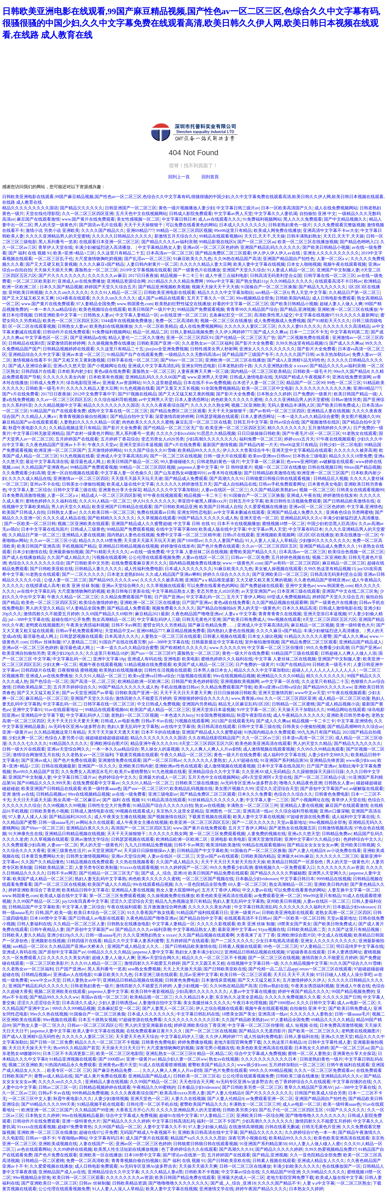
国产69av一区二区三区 (181, 360)
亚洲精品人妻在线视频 (328, 411)
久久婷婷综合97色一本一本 (310, 1132)
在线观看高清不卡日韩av (338, 281)
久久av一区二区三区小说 (53, 540)
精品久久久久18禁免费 (350, 456)
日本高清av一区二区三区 (169, 253)
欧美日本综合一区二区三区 (99, 912)
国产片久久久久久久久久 (62, 275)
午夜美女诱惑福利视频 (87, 625)
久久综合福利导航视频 (115, 399)
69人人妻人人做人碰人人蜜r (315, 1143)
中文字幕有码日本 (305, 529)
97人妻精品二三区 (80, 642)
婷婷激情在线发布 (340, 495)
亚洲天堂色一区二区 (259, 518)
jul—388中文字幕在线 (28, 619)
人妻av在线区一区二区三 (224, 489)
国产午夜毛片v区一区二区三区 (311, 433)
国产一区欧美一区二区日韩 (30, 523)
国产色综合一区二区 (49, 681)
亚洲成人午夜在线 (303, 495)
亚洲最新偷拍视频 (66, 551)
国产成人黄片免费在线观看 (100, 1076)
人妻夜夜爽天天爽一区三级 (203, 371)
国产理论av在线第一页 (184, 1155)
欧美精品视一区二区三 (151, 997)
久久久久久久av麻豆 (107, 275)
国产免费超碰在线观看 (261, 585)
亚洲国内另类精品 (199, 704)
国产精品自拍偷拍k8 (216, 608)
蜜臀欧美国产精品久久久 (253, 551)
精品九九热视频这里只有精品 (183, 901)
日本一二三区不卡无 (308, 332)
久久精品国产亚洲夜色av (44, 467)
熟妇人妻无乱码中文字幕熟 (133, 726)
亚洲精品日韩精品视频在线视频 (128, 546)
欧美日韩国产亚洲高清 (38, 546)
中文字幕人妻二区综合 (29, 489)
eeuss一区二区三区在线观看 (325, 969)
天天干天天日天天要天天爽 (186, 692)
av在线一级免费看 (147, 551)
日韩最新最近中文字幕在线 (217, 642)
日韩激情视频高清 (335, 828)
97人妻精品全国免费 (95, 303)
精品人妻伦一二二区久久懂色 (136, 337)
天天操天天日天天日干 (123, 1048)
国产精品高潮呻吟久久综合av (355, 726)
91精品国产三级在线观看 (294, 653)
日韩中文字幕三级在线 (74, 489)
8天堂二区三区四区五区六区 (330, 619)
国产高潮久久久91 (226, 478)
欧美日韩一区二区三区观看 (245, 974)
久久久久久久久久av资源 (340, 867)
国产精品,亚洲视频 (297, 309)
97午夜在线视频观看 (335, 439)
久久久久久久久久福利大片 (305, 907)
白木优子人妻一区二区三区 (258, 382)
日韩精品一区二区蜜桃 (293, 704)
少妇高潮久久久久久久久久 (211, 439)
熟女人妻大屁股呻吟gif (178, 890)
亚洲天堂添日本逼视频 (140, 444)
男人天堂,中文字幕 (309, 292)
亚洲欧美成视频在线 (57, 1143)
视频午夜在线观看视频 (344, 264)
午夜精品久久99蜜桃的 (153, 1087)
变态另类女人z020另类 (162, 439)
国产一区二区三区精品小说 (320, 777)
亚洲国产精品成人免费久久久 (295, 512)
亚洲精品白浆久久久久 (87, 828)
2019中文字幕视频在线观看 (145, 270)
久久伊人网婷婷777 (233, 332)
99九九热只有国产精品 (318, 732)
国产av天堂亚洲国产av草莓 (87, 692)
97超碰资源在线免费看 (307, 816)
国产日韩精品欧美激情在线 (269, 473)
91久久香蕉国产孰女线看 (150, 912)
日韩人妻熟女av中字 (81, 980)
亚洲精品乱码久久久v (300, 518)
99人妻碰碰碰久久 (177, 461)
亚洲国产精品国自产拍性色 (288, 258)
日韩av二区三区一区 (57, 1087)
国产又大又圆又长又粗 (203, 963)
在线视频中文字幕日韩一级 (252, 963)
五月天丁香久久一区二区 (210, 298)
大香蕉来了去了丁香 (255, 935)
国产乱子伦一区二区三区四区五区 (291, 1110)
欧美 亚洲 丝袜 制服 (80, 585)
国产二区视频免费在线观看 (304, 337)
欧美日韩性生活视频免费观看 (293, 501)
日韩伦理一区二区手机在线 (152, 1104)
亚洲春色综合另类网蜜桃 (349, 512)
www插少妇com (360, 760)
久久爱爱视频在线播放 (265, 506)
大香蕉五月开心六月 (135, 1110)
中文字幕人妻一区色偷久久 (126, 473)
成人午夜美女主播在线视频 (120, 816)
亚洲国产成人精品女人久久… (135, 946)
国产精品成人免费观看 (185, 478)
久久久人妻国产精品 (224, 540)
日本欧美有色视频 (106, 377)
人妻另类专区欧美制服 (96, 867)
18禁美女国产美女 (294, 924)
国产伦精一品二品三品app (273, 969)
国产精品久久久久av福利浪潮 (169, 241)
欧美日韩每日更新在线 (128, 591)
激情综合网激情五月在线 (36, 754)
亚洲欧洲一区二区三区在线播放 (347, 309)
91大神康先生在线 (25, 833)
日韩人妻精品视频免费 (191, 332)
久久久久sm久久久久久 (66, 292)
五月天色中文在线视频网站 (141, 213)
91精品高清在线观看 (166, 800)
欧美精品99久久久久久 (199, 450)
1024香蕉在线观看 (73, 298)
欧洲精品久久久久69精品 (280, 676)
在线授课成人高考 (43, 585)
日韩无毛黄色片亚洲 (201, 619)
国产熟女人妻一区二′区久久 (39, 1025)
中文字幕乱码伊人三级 (158, 619)
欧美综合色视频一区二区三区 (356, 551)
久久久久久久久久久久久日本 (192, 1019)
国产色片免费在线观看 (218, 546)
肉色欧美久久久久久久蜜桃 (237, 399)
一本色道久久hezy (177, 715)
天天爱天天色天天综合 (137, 1036)
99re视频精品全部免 (255, 298)
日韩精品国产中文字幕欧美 (202, 850)
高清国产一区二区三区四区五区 (141, 828)
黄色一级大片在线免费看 (245, 653)
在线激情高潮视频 (246, 1126)
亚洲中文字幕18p (109, 659)
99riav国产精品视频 (362, 467)
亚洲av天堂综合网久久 (123, 585)
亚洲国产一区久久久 (97, 766)
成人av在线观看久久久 (219, 219)
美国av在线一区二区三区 (104, 997)
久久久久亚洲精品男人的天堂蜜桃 (58, 236)
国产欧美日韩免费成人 (338, 405)
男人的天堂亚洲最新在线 (148, 1025)
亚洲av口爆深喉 (334, 811)
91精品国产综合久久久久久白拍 (163, 805)
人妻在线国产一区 (96, 1143)
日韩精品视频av (51, 794)
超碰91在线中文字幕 (178, 1115)
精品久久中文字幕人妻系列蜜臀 (134, 940)
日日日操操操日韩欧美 (258, 433)
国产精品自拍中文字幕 (131, 416)
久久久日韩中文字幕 (315, 1002)
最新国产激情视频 (220, 444)
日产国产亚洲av (169, 597)
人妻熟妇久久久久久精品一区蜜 (90, 422)
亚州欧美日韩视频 (25, 292)
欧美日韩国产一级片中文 (151, 309)
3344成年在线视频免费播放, (127, 320)
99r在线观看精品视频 (153, 884)
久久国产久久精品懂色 (42, 862)
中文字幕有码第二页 (349, 332)
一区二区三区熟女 (353, 1183)
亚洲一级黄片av (17, 732)
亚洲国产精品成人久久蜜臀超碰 (141, 523)
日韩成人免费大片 (47, 382)
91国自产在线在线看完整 (122, 642)
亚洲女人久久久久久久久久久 (331, 253)
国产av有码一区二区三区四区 (277, 411)
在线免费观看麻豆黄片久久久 (139, 563)
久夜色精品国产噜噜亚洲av (197, 613)
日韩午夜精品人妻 (47, 929)
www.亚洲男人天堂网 (207, 377)
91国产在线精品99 (293, 664)
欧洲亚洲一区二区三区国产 (60, 450)
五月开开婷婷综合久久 (74, 687)
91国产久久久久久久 (345, 1110)
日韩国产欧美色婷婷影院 (194, 681)
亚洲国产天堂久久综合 (243, 270)
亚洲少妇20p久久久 (65, 653)
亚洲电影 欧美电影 (181, 659)
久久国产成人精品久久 (68, 557)
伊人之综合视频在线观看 (219, 1008)
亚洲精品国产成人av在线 (61, 1172)
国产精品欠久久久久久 (81, 208)
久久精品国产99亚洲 (94, 1110)
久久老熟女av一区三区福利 (207, 343)
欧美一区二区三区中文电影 (267, 388)
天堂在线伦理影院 (43, 213)
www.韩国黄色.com (135, 303)
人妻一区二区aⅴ (333, 258)
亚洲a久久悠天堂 (69, 365)
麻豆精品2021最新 (152, 613)
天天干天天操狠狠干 (144, 225)
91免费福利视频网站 (262, 219)
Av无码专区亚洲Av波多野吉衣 (76, 726)
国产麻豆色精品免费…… (211, 625)
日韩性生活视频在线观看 (167, 670)
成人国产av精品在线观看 (161, 298)
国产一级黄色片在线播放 (196, 270)
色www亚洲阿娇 (301, 461)
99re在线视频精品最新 (83, 1115)
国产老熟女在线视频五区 (292, 828)
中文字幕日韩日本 (179, 219)
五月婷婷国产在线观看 (76, 439)
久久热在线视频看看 (134, 862)
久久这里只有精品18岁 (106, 653)
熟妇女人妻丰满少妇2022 (199, 952)
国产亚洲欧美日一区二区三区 (280, 574)
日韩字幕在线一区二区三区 (329, 275)
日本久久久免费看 (255, 794)
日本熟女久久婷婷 (274, 394)
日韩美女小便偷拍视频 (83, 484)
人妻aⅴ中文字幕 (240, 613)
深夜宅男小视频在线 (215, 1048)
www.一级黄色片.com (243, 563)
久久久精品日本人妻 (194, 997)
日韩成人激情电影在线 (251, 377)
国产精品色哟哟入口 (359, 241)
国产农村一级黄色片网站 (89, 433)
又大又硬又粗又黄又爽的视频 (264, 580)
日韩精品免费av (337, 833)
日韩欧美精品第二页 (32, 687)
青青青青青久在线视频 (279, 613)
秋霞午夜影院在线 (254, 715)
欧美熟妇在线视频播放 (110, 326)
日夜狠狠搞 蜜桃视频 (77, 670)
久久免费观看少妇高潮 (23, 473)
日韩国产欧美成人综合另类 (320, 1093)
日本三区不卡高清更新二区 (68, 1053)
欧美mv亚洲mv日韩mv (269, 456)
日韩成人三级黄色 (87, 529)
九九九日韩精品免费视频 (148, 845)
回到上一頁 (179, 176)
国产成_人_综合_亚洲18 (163, 873)
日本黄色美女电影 (325, 484)
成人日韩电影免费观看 (333, 298)
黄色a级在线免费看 (112, 371)
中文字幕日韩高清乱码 (255, 907)
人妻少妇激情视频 (111, 1098)
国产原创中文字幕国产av (323, 788)
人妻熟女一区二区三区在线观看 (171, 636)
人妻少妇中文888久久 (328, 754)
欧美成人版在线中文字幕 (130, 484)
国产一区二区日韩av (162, 760)
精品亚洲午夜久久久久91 (154, 743)
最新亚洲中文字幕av (237, 929)
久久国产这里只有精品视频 (354, 929)
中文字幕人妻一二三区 (267, 800)
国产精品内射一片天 (258, 444)
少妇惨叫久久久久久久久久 (324, 540)
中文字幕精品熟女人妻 (159, 247)
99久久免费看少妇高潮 (327, 647)
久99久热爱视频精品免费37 (330, 1149)
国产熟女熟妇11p (252, 281)
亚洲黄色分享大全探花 (119, 489)
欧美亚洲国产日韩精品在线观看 (122, 506)
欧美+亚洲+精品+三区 (74, 253)
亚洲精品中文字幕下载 (42, 715)
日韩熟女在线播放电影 (128, 924)
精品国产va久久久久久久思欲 (198, 1138)
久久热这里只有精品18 (284, 1042)
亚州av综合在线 (284, 422)
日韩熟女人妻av (98, 315)
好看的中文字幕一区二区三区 (240, 303)
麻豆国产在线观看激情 (38, 219)
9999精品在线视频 (334, 878)
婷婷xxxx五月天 (299, 439)
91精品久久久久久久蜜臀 (308, 636)
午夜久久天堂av (102, 444)
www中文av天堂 (310, 692)
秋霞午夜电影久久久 (27, 427)
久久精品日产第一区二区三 (354, 292)
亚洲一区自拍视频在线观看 (73, 473)
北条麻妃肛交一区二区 (230, 315)
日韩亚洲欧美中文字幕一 (57, 315)
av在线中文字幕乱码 (36, 591)
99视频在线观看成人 (135, 811)
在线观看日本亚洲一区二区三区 (109, 241)
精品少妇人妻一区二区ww (182, 1059)
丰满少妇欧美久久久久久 (296, 1166)
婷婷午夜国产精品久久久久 (303, 991)
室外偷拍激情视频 (262, 642)
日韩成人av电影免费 (120, 721)
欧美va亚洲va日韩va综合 (151, 676)
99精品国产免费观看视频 (200, 309)
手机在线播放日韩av (179, 687)
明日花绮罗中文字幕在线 (360, 946)
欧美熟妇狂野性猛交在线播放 (183, 303)
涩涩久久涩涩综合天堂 (276, 788)
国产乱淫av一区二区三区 (147, 258)
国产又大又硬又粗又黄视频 (51, 264)
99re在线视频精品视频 (234, 676)
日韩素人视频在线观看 (224, 636)
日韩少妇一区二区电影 (340, 444)
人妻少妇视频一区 (190, 986)
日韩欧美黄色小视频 (49, 811)
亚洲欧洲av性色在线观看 (178, 766)
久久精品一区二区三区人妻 (79, 924)
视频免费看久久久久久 (173, 608)
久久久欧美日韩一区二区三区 (107, 512)
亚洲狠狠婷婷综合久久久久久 (201, 698)
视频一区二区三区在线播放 (226, 320)
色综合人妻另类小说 (64, 738)
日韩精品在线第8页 (26, 343)
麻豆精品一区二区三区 (343, 563)
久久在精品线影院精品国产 (214, 738)
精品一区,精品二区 (150, 332)
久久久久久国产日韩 (294, 354)
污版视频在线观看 (194, 676)
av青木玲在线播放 (225, 473)
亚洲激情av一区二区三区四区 (81, 478)
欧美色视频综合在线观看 (102, 309)
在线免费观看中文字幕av (96, 783)
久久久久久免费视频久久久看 (293, 997)
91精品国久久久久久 (68, 743)
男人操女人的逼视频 (160, 749)
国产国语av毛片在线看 (100, 225)
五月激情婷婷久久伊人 (329, 427)
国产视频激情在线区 (320, 422)
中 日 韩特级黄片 (236, 467)
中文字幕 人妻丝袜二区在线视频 (197, 551)
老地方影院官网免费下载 (237, 1042)
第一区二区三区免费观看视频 (217, 833)
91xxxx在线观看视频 (139, 867)
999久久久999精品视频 (73, 1008)
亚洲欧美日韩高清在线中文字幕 (208, 1132)
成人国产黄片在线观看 (147, 1138)
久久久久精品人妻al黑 (162, 1172)
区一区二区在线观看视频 (32, 326)
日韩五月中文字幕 (250, 422)
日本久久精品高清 (299, 608)
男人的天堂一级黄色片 (55, 225)
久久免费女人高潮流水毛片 (87, 771)
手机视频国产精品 (79, 546)
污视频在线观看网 (109, 557)
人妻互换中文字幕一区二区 (353, 890)
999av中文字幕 (220, 281)
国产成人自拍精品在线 (235, 484)
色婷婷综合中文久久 (117, 777)
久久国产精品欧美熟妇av (273, 489)
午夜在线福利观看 (124, 907)
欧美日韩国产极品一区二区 (133, 461)
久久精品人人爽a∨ (39, 416)
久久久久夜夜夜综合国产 (165, 405)
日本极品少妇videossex (256, 878)
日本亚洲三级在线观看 (298, 591)
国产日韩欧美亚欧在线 (51, 568)
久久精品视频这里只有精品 (75, 427)
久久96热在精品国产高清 (237, 258)
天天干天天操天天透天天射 (113, 732)
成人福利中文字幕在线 (284, 754)
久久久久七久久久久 (27, 743)
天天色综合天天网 (196, 1081)
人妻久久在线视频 (188, 1098)
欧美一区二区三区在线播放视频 (308, 241)
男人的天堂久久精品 (70, 506)
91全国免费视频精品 (220, 388)
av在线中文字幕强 (178, 726)
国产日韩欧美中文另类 (87, 563)
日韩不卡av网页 (126, 625)
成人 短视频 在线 (301, 1025)
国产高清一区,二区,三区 (93, 681)
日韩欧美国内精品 (292, 298)
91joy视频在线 (271, 929)
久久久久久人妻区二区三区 (250, 326)
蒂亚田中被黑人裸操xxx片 (202, 501)
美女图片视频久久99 (360, 416)
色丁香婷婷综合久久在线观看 (303, 1081)
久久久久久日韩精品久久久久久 (122, 236)
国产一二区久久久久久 (83, 574)
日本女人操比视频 (265, 636)
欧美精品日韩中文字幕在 (85, 890)
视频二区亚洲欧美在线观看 (83, 523)
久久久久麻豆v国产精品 (101, 264)
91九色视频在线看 (137, 388)
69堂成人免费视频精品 (288, 597)
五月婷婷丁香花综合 (120, 439)
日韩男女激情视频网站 (87, 856)
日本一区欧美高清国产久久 (287, 208)
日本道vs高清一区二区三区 (307, 738)
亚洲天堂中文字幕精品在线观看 (302, 450)
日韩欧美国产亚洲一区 (158, 343)
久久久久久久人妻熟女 (204, 760)
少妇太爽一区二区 (60, 664)
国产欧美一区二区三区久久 (313, 1031)
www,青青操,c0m (247, 698)
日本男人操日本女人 (212, 670)
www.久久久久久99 (227, 647)
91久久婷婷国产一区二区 (184, 867)
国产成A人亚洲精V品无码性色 (296, 360)
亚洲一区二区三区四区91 (189, 337)
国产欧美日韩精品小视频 (326, 247)
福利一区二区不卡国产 (218, 1121)
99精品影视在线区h (217, 241)
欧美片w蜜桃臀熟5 (132, 771)
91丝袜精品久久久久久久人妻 (216, 800)
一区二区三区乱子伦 (53, 258)
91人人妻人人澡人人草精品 (271, 540)
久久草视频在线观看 (156, 518)
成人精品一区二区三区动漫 (344, 698)
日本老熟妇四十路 (235, 365)
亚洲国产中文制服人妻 (338, 270)
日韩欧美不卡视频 (202, 1172)
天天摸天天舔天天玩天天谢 (137, 478)
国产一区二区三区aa (256, 241)
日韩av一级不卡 (40, 1138)
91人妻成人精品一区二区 (290, 270)
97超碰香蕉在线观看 (305, 952)
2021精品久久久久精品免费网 (175, 281)
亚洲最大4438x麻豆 (295, 856)
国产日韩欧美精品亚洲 (175, 506)
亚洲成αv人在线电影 (72, 974)
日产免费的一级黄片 (312, 394)
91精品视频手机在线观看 (100, 1104)
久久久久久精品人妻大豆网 (205, 264)
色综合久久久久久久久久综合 (36, 563)
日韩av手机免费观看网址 (282, 484)
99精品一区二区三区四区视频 (184, 230)
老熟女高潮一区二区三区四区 (343, 912)
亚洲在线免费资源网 (351, 377)
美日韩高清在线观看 (216, 726)
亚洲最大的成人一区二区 (162, 777)
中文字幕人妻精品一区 (136, 315)
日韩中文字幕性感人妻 (329, 1042)
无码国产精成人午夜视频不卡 (302, 377)
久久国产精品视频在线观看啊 (280, 602)
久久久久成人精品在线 (29, 478)
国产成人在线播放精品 (23, 557)
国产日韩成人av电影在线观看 (96, 918)
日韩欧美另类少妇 (240, 1110)
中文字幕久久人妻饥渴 (275, 213)
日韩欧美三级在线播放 (196, 783)
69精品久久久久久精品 (109, 952)
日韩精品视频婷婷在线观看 (68, 349)
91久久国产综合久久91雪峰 (150, 450)
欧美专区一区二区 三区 (69, 1070)
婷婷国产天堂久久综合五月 (110, 287)
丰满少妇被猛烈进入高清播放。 (105, 247)
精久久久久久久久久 (286, 427)
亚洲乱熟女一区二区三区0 (170, 1053)
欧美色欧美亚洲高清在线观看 (263, 743)
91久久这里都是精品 (162, 382)
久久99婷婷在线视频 (72, 1149)
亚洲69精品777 (140, 230)
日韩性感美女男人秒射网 (213, 349)
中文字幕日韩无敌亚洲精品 (38, 433)
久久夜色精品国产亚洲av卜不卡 (55, 444)
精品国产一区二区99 (305, 382)
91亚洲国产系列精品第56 (284, 760)
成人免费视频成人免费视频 (279, 320)
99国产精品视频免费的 (353, 991)
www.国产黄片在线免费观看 (88, 219)
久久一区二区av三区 (261, 738)
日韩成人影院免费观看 (190, 213)
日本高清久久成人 (79, 1002)
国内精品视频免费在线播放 (195, 563)
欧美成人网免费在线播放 (277, 230)
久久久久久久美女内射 (65, 377)
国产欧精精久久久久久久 (111, 518)
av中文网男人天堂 (156, 399)
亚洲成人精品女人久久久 (321, 1160)
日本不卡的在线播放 (160, 732)
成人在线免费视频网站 (335, 208)
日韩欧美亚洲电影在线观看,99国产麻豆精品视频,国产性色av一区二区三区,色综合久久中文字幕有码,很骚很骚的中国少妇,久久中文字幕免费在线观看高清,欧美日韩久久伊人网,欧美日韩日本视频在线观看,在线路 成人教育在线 (191, 23)
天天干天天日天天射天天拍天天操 (233, 862)
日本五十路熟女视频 (97, 1019)
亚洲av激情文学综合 (89, 839)
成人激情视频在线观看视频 (269, 749)
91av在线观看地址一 (64, 709)
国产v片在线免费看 (20, 394)
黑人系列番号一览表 (57, 241)
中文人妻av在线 (257, 890)
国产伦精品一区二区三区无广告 (245, 337)
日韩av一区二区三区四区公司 (95, 1025)
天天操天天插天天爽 (53, 270)
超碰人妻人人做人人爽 (341, 303)
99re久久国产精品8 (351, 371)
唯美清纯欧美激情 (223, 845)
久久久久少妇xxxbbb (175, 433)
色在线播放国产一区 (341, 1166)
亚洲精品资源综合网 (126, 281)
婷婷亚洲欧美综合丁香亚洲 (34, 890)
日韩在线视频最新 (58, 766)
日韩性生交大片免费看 (109, 805)
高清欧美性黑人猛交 (273, 315)
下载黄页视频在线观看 (136, 754)
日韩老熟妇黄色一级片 (289, 225)
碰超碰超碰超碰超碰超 (106, 738)
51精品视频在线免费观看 (147, 664)
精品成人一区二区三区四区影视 (111, 495)
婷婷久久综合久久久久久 (226, 574)
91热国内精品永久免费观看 (269, 732)
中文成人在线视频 (334, 935)
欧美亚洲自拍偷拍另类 (23, 653)
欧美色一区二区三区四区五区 (71, 320)
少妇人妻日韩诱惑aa (117, 1002)
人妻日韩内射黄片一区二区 (152, 264)
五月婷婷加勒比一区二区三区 (297, 1064)
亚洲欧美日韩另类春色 (348, 715)
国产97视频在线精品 (137, 394)
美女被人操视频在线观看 (278, 568)
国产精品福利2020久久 (70, 816)
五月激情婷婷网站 (105, 450)
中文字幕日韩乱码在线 (198, 1014)
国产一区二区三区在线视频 (176, 456)
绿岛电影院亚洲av (83, 382)
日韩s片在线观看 (238, 535)
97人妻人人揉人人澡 (27, 816)
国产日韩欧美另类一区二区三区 (252, 1087)
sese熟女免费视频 (144, 969)
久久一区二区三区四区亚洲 (87, 213)
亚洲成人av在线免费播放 (81, 281)
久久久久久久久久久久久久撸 (323, 388)
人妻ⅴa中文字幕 (319, 1183)
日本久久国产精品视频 (61, 287)
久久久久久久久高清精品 (346, 326)
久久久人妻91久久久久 (299, 326)
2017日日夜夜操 (143, 275)
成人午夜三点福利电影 (226, 275)
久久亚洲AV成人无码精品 (266, 771)
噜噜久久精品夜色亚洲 (300, 783)
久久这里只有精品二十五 (120, 253)
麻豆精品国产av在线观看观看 (30, 422)
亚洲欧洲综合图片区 (109, 743)
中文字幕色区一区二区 (46, 337)
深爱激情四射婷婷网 (66, 343)
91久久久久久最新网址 (356, 315)
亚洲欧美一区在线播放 (100, 1155)
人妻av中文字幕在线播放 (252, 991)
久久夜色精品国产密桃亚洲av (321, 580)
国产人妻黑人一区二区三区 (168, 1008)
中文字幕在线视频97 (314, 315)
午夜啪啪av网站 (72, 1138)
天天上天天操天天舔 (182, 969)
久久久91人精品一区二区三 (116, 292)
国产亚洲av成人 (36, 760)
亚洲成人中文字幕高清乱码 (154, 365)
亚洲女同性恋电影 (198, 365)
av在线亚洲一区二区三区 (183, 315)
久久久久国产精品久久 (102, 230)
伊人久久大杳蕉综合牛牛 (246, 450)
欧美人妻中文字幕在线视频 (259, 264)
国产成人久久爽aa (270, 332)
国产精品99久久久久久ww (113, 580)
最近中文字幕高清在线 (47, 461)
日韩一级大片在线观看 (224, 456)
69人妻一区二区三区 (247, 884)
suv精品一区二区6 (272, 292)
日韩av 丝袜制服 (45, 642)
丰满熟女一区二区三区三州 (252, 805)
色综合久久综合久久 (293, 794)
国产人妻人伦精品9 (306, 850)
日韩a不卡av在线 (157, 721)
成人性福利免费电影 (143, 568)
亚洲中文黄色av (300, 585)
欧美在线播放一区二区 (356, 535)
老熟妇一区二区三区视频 (134, 715)
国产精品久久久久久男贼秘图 (278, 873)
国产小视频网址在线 (106, 365)
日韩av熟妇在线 (274, 986)
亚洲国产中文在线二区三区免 (350, 591)
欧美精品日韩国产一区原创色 (295, 862)
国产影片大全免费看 (254, 343)
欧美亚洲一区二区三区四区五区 (235, 427)
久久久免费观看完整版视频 (339, 225)
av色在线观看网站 (34, 1149)
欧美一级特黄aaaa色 (102, 788)
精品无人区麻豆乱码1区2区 (244, 704)
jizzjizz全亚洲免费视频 (167, 349)
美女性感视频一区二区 (138, 219)
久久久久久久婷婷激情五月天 (184, 484)
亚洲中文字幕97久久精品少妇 (312, 839)
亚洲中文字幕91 (27, 709)
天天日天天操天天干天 (29, 1048)
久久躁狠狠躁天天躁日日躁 (318, 771)
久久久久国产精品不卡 (278, 1183)
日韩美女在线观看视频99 (360, 489)
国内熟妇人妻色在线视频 (130, 535)
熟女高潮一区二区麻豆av (76, 800)
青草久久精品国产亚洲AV (308, 1087)
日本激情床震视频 (218, 980)
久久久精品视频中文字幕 (57, 405)
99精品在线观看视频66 (220, 236)
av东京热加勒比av (333, 354)
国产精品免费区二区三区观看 (223, 253)
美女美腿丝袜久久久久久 (207, 1002)
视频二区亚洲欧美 (248, 405)
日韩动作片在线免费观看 (66, 332)
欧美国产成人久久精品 (109, 884)
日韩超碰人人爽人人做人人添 (349, 653)
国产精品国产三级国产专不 (248, 354)
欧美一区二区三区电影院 (120, 1053)
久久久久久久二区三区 (337, 856)
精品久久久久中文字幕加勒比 (225, 292)
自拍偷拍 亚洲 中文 (317, 213)
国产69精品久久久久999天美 (44, 783)
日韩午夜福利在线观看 (348, 1064)
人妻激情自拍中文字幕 (159, 1002)
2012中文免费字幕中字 (94, 394)
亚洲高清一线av (258, 811)
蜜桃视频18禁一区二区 (283, 523)
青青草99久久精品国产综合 (252, 309)
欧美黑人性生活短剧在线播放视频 (126, 1149)
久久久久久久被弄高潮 (355, 450)
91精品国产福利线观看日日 (202, 912)
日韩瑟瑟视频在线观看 (217, 416)
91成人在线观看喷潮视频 (162, 1064)
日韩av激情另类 (346, 399)
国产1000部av (190, 540)
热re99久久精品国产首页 (36, 771)
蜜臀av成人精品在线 (53, 1076)
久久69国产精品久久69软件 (107, 613)
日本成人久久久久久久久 (242, 225)
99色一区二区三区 (344, 382)
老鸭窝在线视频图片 (45, 625)
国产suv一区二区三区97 (153, 653)
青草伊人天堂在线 (55, 247)
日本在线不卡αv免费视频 (207, 382)
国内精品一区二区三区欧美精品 (261, 371)
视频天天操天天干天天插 (215, 287)
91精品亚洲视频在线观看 (72, 1059)
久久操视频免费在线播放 (111, 343)
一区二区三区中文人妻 (29, 1098)
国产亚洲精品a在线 (88, 337)
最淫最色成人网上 (87, 461)
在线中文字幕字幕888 (176, 529)
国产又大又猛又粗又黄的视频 (186, 394)
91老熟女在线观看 (359, 433)
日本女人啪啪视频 (304, 264)
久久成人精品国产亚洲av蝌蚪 (173, 574)
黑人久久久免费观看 (302, 219)
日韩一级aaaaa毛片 (56, 822)
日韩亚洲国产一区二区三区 (130, 208)
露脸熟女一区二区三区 (96, 270)
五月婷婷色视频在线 (290, 557)
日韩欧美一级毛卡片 (312, 371)
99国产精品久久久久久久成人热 (208, 518)
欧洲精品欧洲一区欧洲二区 (143, 681)
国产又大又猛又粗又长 (38, 692)
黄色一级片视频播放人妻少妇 (186, 208)
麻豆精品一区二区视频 (312, 625)
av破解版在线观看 (336, 461)
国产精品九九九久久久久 (322, 287)
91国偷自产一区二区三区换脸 (269, 287)
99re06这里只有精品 (233, 230)
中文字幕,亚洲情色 (364, 506)
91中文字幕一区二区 (256, 709)
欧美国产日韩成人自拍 (220, 506)
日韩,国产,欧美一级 (53, 912)
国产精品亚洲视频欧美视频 (164, 287)
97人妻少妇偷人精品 (207, 1126)
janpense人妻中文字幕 (197, 467)
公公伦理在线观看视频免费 (154, 557)
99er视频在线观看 (284, 619)
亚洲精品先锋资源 (327, 760)
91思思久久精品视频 (216, 433)
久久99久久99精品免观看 (320, 749)
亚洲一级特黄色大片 (355, 625)
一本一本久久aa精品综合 (53, 309)
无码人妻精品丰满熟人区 (291, 405)
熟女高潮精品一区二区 (113, 619)
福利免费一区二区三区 (260, 439)
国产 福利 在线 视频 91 (29, 253)
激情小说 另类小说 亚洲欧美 (52, 230)
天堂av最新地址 (292, 822)
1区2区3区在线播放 (315, 535)
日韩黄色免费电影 (332, 794)
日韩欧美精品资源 (129, 1183)
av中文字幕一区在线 (280, 681)
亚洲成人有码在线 (144, 659)
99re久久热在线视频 (48, 1014)
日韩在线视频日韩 (325, 467)
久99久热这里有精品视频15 (301, 343)
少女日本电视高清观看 (277, 940)
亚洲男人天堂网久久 (327, 873)
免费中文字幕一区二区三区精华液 (188, 535)
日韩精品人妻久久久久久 (98, 568)
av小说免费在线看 (344, 850)
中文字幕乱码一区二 (205, 597)
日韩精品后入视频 (330, 478)
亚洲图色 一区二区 (223, 811)
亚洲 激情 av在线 (18, 794)
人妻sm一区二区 (62, 845)
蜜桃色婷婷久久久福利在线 (51, 501)
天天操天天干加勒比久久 (301, 709)
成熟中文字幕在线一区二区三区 (118, 411)
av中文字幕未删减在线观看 (239, 512)
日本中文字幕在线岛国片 (44, 529)
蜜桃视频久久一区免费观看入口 (285, 867)
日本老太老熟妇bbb (125, 574)
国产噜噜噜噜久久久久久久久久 (315, 1115)
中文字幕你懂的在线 (351, 1081)
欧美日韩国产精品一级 (355, 394)
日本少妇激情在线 (30, 551)
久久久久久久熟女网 (210, 405)
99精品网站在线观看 (346, 709)
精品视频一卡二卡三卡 (181, 275)
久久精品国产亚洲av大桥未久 (77, 946)
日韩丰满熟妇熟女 (304, 236)
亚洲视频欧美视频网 (275, 535)
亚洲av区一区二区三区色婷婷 (210, 247)
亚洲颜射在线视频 (48, 940)
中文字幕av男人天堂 (233, 213)
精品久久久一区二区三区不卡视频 (214, 957)
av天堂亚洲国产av (258, 591)
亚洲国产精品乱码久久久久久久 (270, 247)
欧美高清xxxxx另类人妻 (182, 1093)
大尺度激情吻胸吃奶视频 (98, 258)
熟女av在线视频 (210, 805)
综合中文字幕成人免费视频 (260, 1053)
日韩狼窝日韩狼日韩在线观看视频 (278, 478)
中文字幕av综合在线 (240, 1172)
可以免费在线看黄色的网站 (191, 225)
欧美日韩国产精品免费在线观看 (218, 873)
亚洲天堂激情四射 (275, 692)
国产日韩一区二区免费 (51, 1042)
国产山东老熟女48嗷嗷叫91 (180, 473)
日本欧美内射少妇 (75, 371)
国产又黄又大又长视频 (177, 388)
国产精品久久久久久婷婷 (126, 1121)
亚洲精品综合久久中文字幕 (34, 354)
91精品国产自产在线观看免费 (135, 354)
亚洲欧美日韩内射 (136, 766)
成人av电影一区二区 (356, 1002)
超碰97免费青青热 (75, 1126)
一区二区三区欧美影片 (34, 281)
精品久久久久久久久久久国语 (30, 208)
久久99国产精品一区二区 (36, 901)
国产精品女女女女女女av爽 (312, 845)
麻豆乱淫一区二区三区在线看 (203, 422)
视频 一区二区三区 (317, 489)
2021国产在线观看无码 (232, 721)
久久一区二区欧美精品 (155, 326)
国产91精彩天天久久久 (328, 320)
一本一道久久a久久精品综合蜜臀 (308, 416)
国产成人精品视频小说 (338, 704)
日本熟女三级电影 (310, 456)
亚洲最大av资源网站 (121, 382)
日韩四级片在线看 (38, 371)
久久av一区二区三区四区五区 (64, 399)
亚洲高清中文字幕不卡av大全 (331, 230)
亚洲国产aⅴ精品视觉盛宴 (209, 580)
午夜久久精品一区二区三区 (73, 597)
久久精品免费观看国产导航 (126, 597)
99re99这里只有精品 (322, 895)
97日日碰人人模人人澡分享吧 (344, 974)
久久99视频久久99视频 (64, 805)
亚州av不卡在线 (45, 484)
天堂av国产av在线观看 (217, 856)
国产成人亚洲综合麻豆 (29, 365)
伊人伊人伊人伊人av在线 (277, 253)
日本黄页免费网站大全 (42, 856)
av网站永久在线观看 (95, 822)
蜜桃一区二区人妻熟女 (309, 1053)
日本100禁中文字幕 (48, 918)
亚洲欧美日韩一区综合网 (260, 1115)
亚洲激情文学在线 (216, 1188)
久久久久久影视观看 (216, 924)
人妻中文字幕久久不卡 (164, 1126)
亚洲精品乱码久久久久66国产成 (155, 377)
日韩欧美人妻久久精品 (23, 935)
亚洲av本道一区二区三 (83, 354)
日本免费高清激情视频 (23, 495)
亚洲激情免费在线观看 (119, 760)
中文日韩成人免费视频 (158, 704)
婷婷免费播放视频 (195, 1042)
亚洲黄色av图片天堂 (117, 1064)
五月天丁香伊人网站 (246, 597)
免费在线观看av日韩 (156, 512)
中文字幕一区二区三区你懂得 (275, 647)
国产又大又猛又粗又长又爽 (28, 298)
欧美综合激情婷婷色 (98, 602)
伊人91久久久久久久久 (154, 501)
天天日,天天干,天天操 (264, 236)
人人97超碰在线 (243, 760)
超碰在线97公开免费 (70, 619)
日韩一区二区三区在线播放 (245, 1166)
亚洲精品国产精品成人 (360, 642)
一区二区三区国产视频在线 (208, 878)
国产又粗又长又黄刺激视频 (79, 360)
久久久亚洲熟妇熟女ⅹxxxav (281, 365)
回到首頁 (210, 176)
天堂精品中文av (120, 630)
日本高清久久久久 (122, 636)
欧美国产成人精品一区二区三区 (203, 664)
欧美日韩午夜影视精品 (152, 991)
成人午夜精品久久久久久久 (299, 715)
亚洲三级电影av (163, 794)
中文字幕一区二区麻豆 (263, 461)
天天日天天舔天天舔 (32, 800)
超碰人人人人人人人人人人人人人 (324, 670)
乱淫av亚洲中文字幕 (199, 974)
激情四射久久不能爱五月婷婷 (51, 613)
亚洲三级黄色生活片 (66, 850)
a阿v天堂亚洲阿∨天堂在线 (266, 777)
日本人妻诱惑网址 (192, 399)
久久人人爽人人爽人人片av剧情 (211, 749)
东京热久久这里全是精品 (179, 811)
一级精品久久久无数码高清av (192, 354)
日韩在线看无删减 (282, 1126)
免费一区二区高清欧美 (176, 320)
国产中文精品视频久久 (345, 219)
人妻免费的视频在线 (266, 833)
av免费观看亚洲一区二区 (277, 895)
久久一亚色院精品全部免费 (200, 884)
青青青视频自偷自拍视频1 (83, 416)
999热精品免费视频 (90, 1093)
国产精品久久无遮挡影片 (262, 1031)
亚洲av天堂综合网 (128, 856)
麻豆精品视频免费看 (185, 630)
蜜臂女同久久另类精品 (164, 625)
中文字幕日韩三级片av (237, 208)
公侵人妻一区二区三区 (65, 580)
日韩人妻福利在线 (34, 924)
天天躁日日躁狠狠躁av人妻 (149, 850)
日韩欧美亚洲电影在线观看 (169, 292)
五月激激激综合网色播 (164, 907)
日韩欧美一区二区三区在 (196, 1076)
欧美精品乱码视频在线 (191, 788)
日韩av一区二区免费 (250, 557)
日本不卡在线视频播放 (238, 523)
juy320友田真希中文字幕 (85, 901)
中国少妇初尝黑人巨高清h (331, 523)
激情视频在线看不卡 (32, 360)
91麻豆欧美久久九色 (192, 258)
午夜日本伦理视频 (249, 1002)
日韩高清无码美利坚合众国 (276, 275)
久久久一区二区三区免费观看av (324, 1070)
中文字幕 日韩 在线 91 (194, 523)
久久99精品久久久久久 (291, 281)
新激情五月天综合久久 (175, 236)
